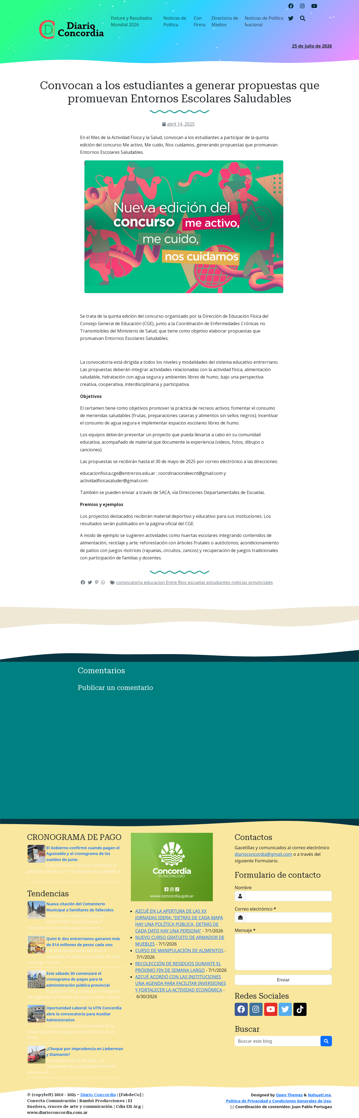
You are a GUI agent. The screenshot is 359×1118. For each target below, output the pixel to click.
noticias (239, 582)
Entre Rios (177, 582)
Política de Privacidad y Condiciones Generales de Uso (278, 1100)
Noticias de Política (174, 21)
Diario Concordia (98, 1095)
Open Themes (289, 1094)
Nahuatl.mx (319, 1094)
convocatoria (130, 582)
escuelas (197, 582)
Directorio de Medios (224, 21)
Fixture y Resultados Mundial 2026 (131, 21)
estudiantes (218, 582)
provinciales (260, 582)
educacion (155, 582)
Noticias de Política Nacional (264, 21)
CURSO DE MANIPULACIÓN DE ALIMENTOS (179, 950)
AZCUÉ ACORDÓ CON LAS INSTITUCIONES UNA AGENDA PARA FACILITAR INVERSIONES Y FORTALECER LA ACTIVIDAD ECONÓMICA (180, 983)
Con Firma (199, 21)
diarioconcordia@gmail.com (263, 854)
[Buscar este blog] (278, 1041)
